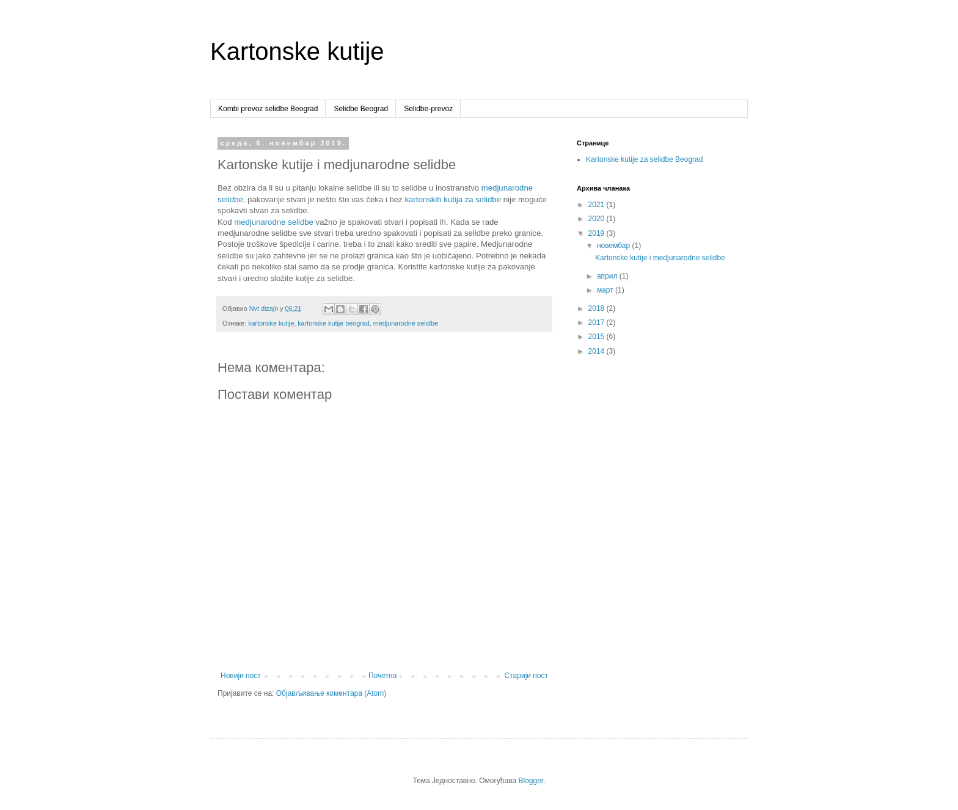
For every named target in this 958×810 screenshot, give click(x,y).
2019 (597, 233)
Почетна (382, 675)
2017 (597, 322)
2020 (597, 218)
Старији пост (526, 675)
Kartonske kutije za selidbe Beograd (644, 159)
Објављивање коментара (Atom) (331, 693)
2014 (597, 351)
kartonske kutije (271, 323)
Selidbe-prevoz (428, 108)
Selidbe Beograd (361, 108)
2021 (597, 204)
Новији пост (241, 675)
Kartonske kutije (297, 51)
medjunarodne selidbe (273, 222)
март (606, 290)
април (608, 276)
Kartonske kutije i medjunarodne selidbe (660, 258)
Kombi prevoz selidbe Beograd (268, 108)
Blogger (530, 780)
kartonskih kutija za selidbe (452, 199)
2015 (597, 336)
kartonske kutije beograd (334, 323)
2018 (597, 308)
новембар (614, 245)
